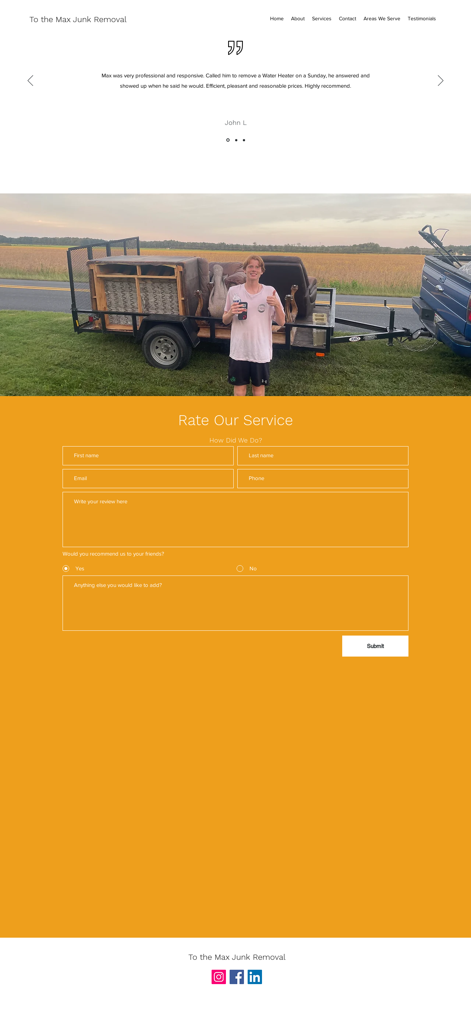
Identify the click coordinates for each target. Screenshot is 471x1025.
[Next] (440, 81)
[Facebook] (237, 977)
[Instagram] (219, 977)
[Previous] (30, 81)
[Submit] (375, 646)
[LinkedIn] (255, 977)
